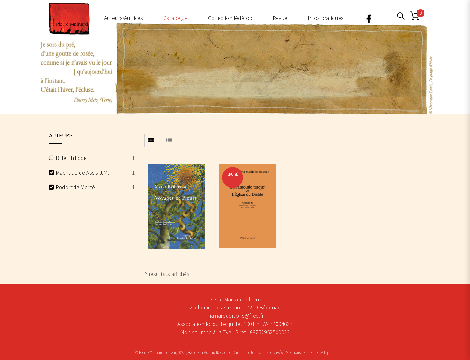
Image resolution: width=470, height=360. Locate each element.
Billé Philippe (71, 158)
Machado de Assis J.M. (82, 172)
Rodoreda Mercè (75, 187)
